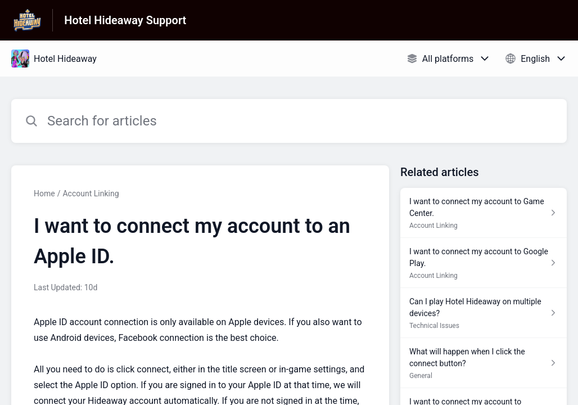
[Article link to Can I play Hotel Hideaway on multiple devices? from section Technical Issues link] (483, 313)
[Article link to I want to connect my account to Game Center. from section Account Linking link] (483, 213)
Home (44, 193)
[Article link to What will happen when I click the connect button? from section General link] (483, 363)
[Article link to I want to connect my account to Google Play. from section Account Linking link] (483, 263)
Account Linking (90, 193)
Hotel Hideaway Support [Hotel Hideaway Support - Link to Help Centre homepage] (125, 20)
